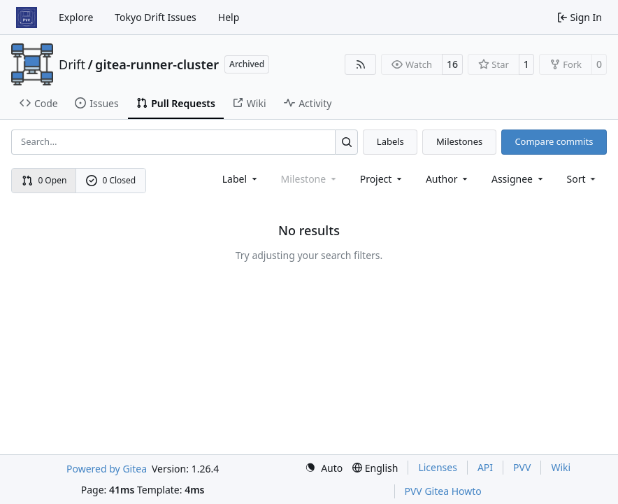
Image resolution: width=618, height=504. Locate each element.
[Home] (26, 17)
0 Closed (111, 180)
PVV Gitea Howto (443, 491)
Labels (390, 141)
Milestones (459, 141)
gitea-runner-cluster (157, 64)
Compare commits (554, 141)
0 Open (44, 180)
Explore (76, 17)
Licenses (437, 467)
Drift (72, 64)
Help (229, 17)
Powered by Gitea (106, 468)
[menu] (583, 178)
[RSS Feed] (361, 64)
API (485, 467)
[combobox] (240, 178)
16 (452, 64)
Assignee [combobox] (518, 179)
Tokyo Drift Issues (155, 17)
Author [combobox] (448, 179)
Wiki (560, 467)
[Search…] (346, 142)
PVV (522, 467)
